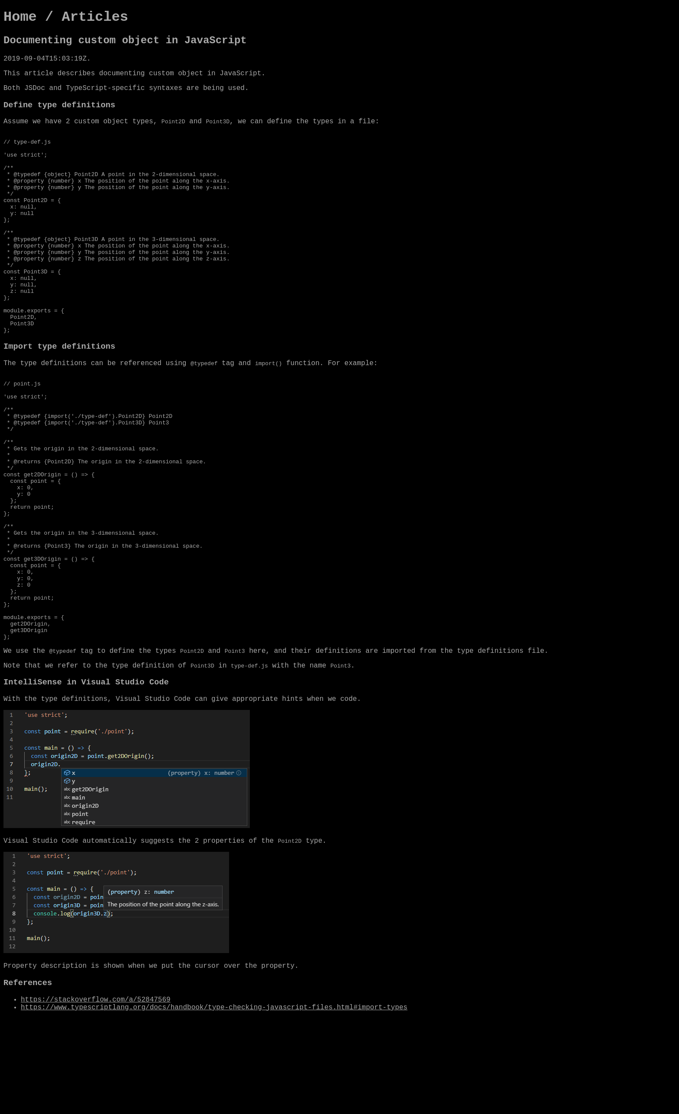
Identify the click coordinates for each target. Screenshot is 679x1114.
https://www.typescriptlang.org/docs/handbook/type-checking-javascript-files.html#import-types (214, 1103)
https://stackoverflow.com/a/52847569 (96, 1095)
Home (20, 17)
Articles (94, 17)
